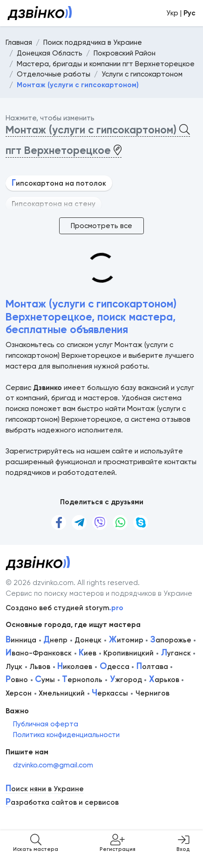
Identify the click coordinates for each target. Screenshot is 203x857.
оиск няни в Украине (45, 789)
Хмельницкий (62, 693)
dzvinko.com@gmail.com (53, 765)
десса (114, 666)
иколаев (74, 666)
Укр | (181, 13)
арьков (164, 680)
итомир (126, 640)
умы (45, 680)
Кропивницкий (128, 653)
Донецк (88, 640)
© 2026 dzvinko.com (40, 582)
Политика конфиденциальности (66, 735)
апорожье (170, 640)
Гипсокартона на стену (53, 204)
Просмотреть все (101, 226)
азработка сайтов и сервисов (62, 802)
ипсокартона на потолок (59, 183)
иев (87, 653)
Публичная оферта (45, 724)
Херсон (19, 693)
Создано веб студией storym (64, 608)
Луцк (14, 666)
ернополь (82, 680)
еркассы (110, 693)
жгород (126, 680)
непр (55, 640)
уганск (176, 653)
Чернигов (152, 693)
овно (17, 680)
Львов (39, 666)
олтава (152, 666)
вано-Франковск (39, 653)
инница (21, 640)
